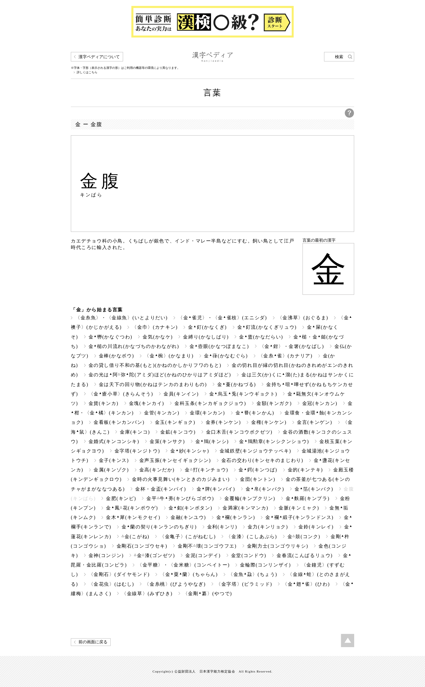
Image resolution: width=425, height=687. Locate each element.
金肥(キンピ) (121, 498)
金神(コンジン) (106, 555)
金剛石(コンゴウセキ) (142, 545)
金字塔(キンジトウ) (137, 450)
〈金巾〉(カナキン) (155, 327)
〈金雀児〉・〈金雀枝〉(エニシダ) (222, 317)
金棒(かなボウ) (116, 355)
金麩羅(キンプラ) (308, 498)
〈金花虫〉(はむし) (111, 584)
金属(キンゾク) (111, 469)
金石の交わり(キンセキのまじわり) (262, 460)
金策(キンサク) (167, 441)
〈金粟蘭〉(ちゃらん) (189, 574)
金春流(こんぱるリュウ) (305, 555)
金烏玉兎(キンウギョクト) (243, 393)
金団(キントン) (257, 479)
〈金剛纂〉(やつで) (207, 593)
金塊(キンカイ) (146, 403)
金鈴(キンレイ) (316, 526)
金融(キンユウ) (188, 517)
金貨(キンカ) (104, 403)
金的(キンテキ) (305, 469)
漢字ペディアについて (99, 57)
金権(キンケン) (269, 422)
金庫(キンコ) (135, 431)
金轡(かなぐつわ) (111, 336)
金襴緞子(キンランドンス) (299, 517)
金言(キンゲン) (314, 422)
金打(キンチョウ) (206, 469)
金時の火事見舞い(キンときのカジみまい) (181, 479)
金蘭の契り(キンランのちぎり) (159, 526)
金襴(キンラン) (235, 517)
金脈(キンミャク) (299, 507)
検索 (339, 57)
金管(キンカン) (161, 412)
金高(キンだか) (157, 469)
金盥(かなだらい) (261, 336)
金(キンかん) (255, 412)
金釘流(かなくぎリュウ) (267, 327)
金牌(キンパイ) (216, 488)
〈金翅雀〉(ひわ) (306, 584)
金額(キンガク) (274, 403)
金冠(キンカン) (320, 403)
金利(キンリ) (222, 526)
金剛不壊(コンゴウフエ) (207, 545)
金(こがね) (135, 536)
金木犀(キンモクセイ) (133, 517)
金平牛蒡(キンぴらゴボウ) (180, 498)
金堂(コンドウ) (249, 555)
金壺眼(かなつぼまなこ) (219, 346)
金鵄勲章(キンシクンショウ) (274, 441)
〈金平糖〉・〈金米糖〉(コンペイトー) (183, 564)
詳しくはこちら (87, 72)
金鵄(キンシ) (212, 441)
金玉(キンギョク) (175, 422)
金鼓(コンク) (304, 536)
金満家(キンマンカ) (245, 507)
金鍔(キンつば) (257, 469)
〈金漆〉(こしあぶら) (251, 536)
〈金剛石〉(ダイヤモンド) (119, 574)
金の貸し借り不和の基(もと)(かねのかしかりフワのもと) (155, 365)
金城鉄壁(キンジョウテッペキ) (255, 450)
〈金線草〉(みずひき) (147, 593)
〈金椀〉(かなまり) (168, 355)
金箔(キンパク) (314, 488)
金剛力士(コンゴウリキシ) (277, 545)
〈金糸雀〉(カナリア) (285, 355)
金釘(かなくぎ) (207, 327)
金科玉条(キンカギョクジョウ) (210, 403)
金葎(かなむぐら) (226, 355)
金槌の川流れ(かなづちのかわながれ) (134, 346)
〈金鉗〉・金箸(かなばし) (291, 346)
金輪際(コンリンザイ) (265, 564)
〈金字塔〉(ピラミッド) (244, 584)
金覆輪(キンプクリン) (249, 498)
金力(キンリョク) (268, 526)
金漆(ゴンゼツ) (154, 555)
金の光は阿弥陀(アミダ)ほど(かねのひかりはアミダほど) (160, 374)
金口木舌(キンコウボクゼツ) (239, 431)
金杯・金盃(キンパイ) (160, 488)
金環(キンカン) (207, 412)
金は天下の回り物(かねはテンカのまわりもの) (153, 384)
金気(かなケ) (158, 336)
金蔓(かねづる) (236, 384)
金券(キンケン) (223, 422)
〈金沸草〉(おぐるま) (302, 317)
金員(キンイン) (181, 393)
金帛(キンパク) (265, 488)
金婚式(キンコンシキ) (114, 441)
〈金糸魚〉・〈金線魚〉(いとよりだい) (121, 317)
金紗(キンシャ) (189, 450)
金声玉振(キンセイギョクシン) (175, 460)
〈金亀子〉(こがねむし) (188, 536)
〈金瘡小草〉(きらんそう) (121, 393)
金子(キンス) (114, 460)
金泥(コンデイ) (203, 555)
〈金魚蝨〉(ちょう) (252, 574)
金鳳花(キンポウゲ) (132, 507)
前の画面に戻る (93, 642)
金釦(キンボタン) (190, 507)
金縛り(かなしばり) (206, 336)
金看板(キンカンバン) (119, 422)
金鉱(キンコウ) (178, 431)
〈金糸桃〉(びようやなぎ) (175, 584)
